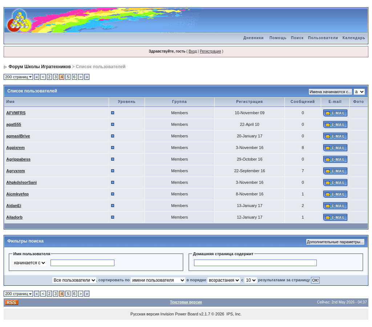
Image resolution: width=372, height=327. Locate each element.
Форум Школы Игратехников (40, 66)
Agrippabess (18, 159)
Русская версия (144, 314)
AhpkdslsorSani (21, 182)
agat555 (13, 124)
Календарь (354, 38)
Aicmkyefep (17, 194)
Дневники (253, 38)
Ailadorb (14, 217)
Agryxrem (15, 171)
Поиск (297, 38)
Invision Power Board (179, 314)
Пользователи (323, 38)
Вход (193, 51)
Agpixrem (15, 147)
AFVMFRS (15, 113)
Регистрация (210, 51)
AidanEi (13, 205)
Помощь (278, 38)
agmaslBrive (18, 136)
